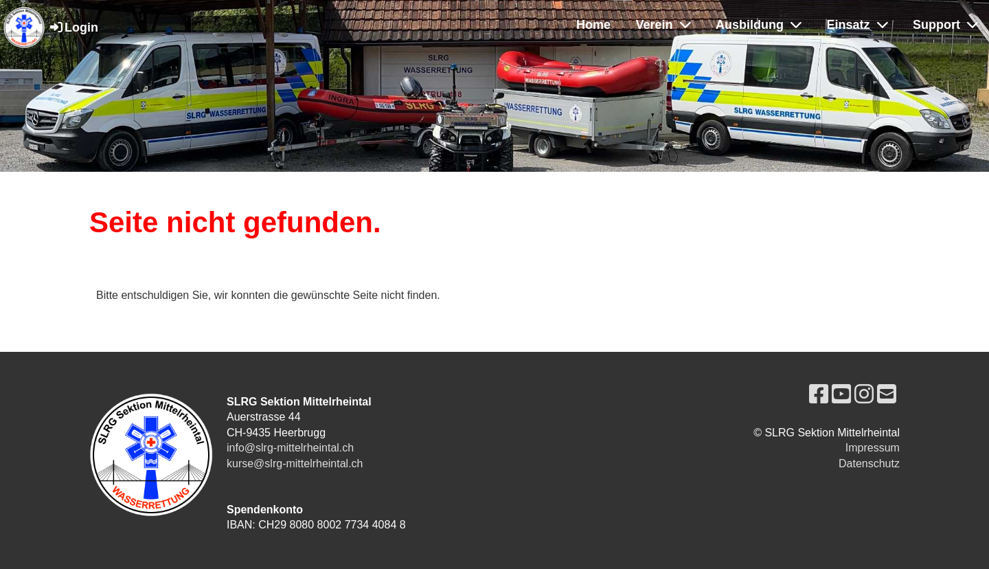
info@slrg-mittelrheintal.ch (290, 448)
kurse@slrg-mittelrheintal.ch (295, 463)
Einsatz (857, 25)
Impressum (872, 448)
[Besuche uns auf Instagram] (864, 394)
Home (593, 25)
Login (73, 27)
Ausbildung (759, 25)
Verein (663, 25)
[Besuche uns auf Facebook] (818, 394)
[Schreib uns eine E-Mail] (886, 394)
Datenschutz (869, 463)
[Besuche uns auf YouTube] (841, 394)
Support (945, 25)
